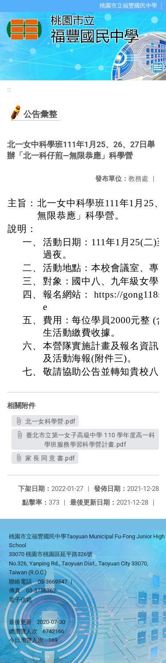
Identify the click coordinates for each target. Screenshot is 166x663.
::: (9, 89)
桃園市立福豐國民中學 (128, 5)
